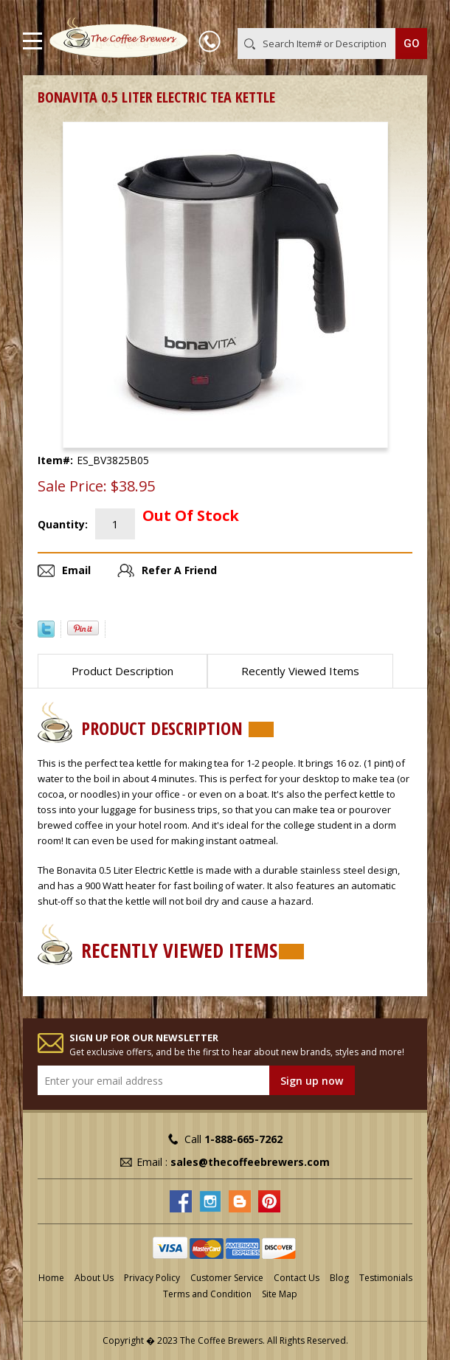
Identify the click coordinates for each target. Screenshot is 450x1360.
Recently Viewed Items (300, 670)
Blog (339, 1277)
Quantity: (63, 524)
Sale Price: (72, 486)
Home (51, 1277)
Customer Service (226, 1277)
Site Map (279, 1294)
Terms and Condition (207, 1294)
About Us (94, 1277)
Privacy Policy (152, 1277)
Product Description (122, 670)
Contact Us (296, 1277)
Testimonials (385, 1277)
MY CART (406, 14)
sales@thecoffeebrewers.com (250, 1162)
